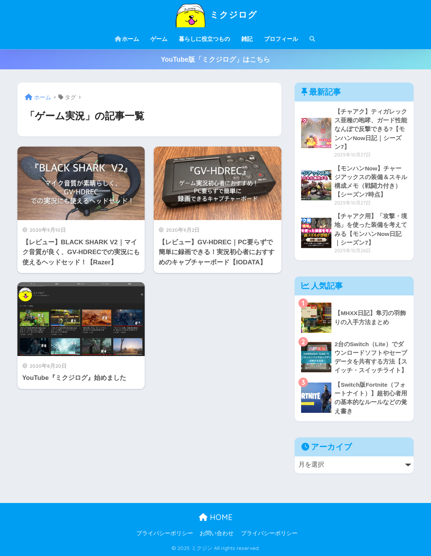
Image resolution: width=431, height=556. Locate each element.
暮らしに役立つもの (204, 39)
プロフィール (281, 39)
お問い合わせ (217, 533)
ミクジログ (215, 14)
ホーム (127, 39)
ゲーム (158, 39)
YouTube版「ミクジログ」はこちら (215, 59)
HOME (216, 517)
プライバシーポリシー (164, 533)
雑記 (247, 39)
